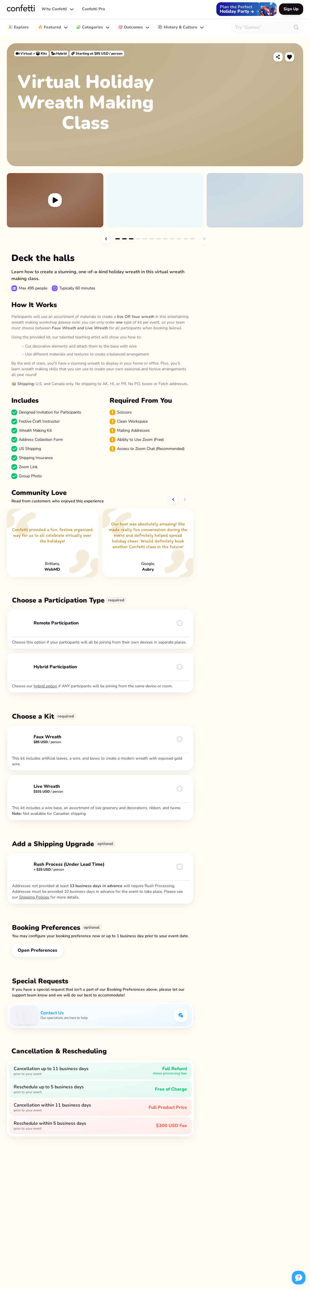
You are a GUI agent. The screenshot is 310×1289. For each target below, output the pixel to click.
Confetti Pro (93, 9)
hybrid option (45, 686)
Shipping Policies (34, 897)
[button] (57, 9)
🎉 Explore (18, 27)
